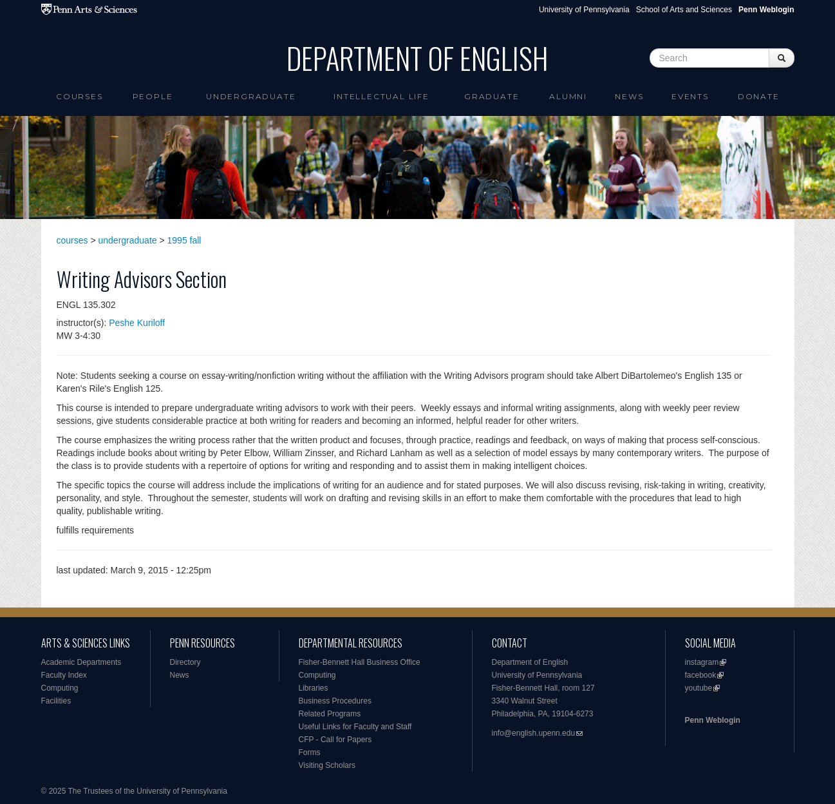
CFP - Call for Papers (335, 739)
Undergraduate (251, 96)
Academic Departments (81, 662)
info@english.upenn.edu (534, 733)
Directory (185, 662)
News (629, 96)
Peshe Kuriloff (137, 323)
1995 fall (184, 240)
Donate (759, 96)
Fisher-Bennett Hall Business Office (359, 662)
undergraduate (128, 240)
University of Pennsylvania (584, 9)
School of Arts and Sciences (684, 9)
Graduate (491, 96)
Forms (310, 752)
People (153, 96)
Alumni (568, 96)
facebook (701, 675)
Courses (79, 96)
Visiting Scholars (327, 765)
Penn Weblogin (712, 720)
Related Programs (330, 713)
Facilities (56, 700)
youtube (699, 688)
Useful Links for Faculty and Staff (355, 726)
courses (72, 240)
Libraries (313, 688)
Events (690, 96)
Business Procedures (335, 700)
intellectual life (381, 96)
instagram (702, 662)
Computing (60, 688)
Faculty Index (64, 675)
